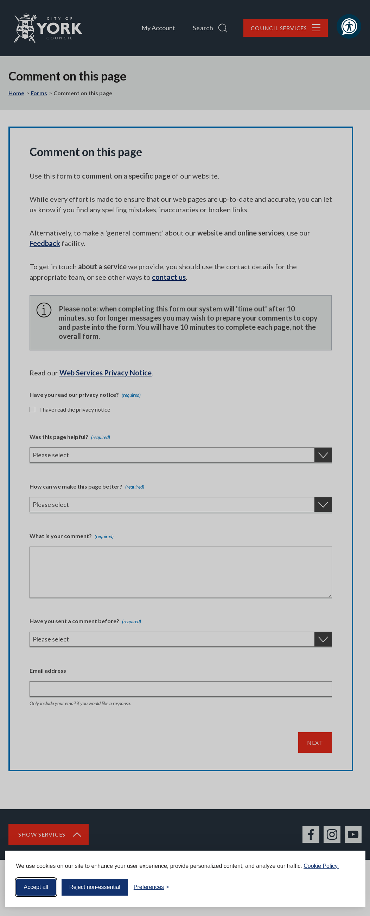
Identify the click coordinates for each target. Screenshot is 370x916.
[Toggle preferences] (151, 887)
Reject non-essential (94, 887)
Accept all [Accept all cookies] (36, 887)
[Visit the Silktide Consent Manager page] (350, 887)
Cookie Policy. (321, 866)
